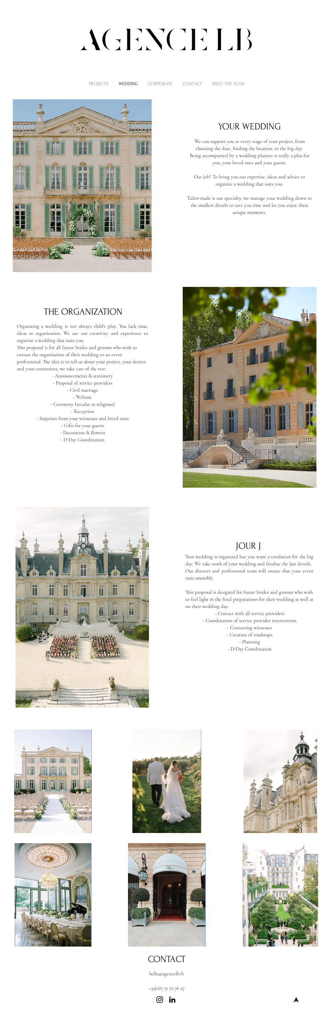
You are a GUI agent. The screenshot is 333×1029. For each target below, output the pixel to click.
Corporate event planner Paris (83, 1018)
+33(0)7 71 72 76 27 (166, 988)
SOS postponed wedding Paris (230, 1025)
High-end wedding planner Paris (173, 1025)
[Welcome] (296, 999)
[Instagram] (159, 999)
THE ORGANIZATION (83, 312)
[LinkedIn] (172, 999)
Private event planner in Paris (193, 1018)
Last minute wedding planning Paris (112, 1025)
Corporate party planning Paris (139, 1018)
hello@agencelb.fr (166, 974)
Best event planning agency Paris (248, 1018)
